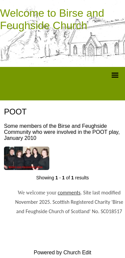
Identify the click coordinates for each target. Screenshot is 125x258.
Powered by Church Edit (62, 252)
